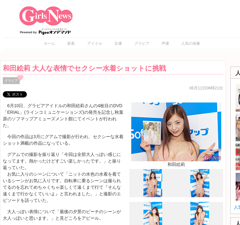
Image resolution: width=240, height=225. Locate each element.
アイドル (94, 43)
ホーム (49, 43)
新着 (71, 43)
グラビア (141, 43)
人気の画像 (190, 43)
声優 (165, 43)
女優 (118, 43)
